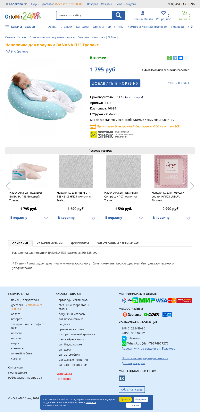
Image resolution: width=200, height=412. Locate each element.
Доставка (63, 4)
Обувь (52, 26)
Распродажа (64, 374)
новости (16, 333)
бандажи (64, 324)
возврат (16, 319)
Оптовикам (15, 367)
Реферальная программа (25, 377)
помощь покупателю (25, 300)
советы (16, 358)
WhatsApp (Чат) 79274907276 (145, 343)
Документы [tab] (80, 243)
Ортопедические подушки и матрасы (52, 37)
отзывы (16, 338)
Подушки (177, 26)
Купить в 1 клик (178, 83)
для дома (65, 349)
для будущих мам (70, 344)
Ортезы (98, 26)
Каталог (22, 37)
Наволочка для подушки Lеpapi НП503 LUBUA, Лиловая (168, 196)
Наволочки (98, 37)
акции (15, 343)
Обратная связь (132, 389)
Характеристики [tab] (50, 243)
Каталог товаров (23, 26)
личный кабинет (22, 353)
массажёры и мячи (71, 339)
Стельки (66, 26)
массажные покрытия (73, 359)
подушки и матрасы (72, 314)
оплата (16, 314)
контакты (17, 348)
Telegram (131, 338)
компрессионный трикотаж (77, 334)
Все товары (63, 379)
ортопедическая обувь (74, 300)
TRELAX (112, 37)
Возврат (92, 4)
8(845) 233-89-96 (183, 4)
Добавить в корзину (115, 83)
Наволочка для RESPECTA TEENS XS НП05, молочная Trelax (74, 196)
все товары (134, 97)
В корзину (18, 217)
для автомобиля (69, 354)
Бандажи (82, 26)
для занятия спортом (73, 365)
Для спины (116, 26)
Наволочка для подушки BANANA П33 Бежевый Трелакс (25, 196)
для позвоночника (71, 319)
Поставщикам (17, 372)
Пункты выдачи (125, 4)
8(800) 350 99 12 (133, 333)
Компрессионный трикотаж (147, 26)
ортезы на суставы (71, 329)
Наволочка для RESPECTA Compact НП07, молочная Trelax (121, 196)
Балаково (16, 4)
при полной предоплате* (165, 70)
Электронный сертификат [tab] (117, 243)
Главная (10, 37)
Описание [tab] (20, 243)
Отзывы (106, 4)
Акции (35, 4)
